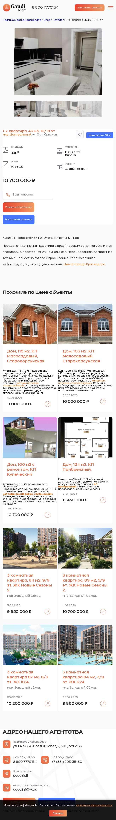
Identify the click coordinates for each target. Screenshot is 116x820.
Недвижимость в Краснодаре (22, 19)
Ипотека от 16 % (100, 135)
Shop (47, 19)
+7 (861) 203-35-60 (66, 761)
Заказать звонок (89, 7)
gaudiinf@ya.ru (25, 789)
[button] (80, 134)
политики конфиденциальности (94, 805)
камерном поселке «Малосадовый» (81, 381)
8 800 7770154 (45, 7)
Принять (58, 813)
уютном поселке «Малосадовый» (21, 384)
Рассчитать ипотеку (18, 219)
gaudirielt (20, 775)
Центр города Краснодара (84, 264)
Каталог (58, 19)
